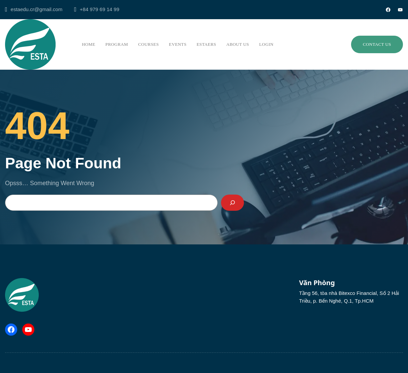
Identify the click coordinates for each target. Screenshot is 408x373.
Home (88, 44)
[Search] (232, 203)
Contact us (377, 44)
